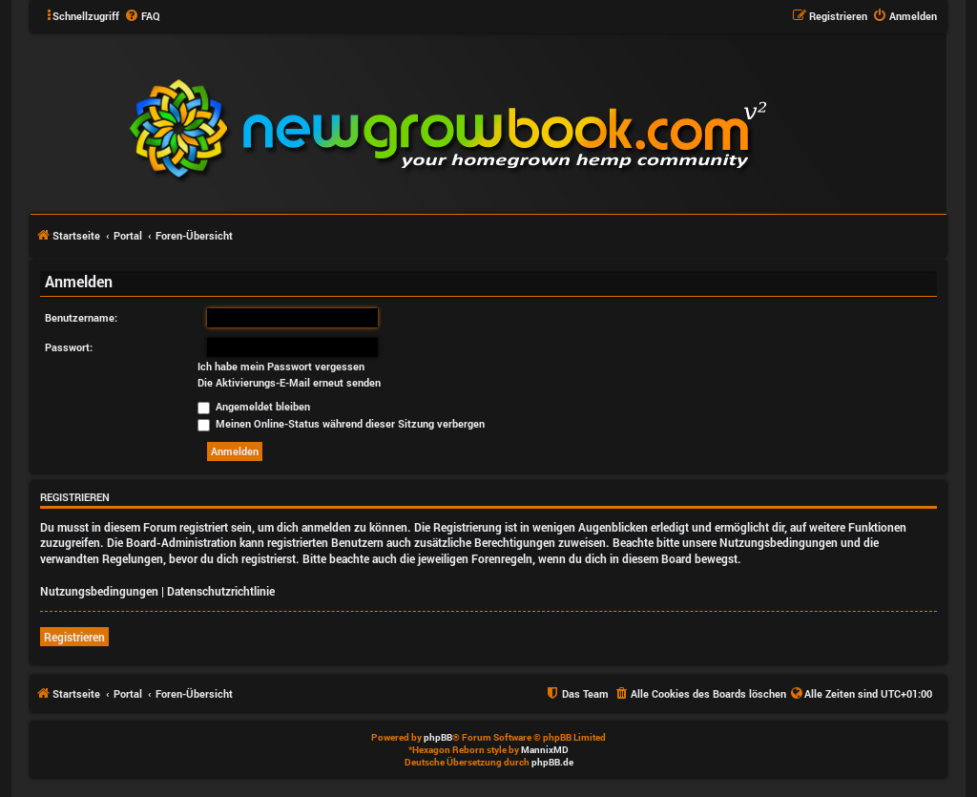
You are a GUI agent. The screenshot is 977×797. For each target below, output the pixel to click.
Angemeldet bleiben (253, 406)
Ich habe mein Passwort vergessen (280, 366)
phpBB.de (552, 762)
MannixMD (545, 750)
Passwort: (69, 347)
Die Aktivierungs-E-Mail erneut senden (289, 382)
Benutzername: (81, 317)
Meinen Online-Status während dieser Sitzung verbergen (341, 423)
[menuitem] (142, 16)
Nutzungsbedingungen (99, 590)
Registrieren (74, 636)
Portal (128, 235)
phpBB (438, 737)
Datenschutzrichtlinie (221, 590)
